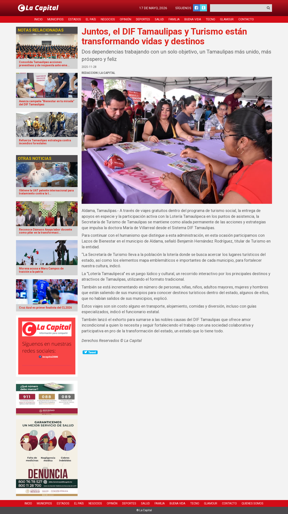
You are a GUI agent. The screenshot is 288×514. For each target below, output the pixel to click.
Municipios (55, 19)
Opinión (125, 19)
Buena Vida (192, 19)
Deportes (143, 19)
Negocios (108, 19)
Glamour (227, 19)
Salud (159, 19)
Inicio (38, 19)
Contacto (246, 19)
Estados (74, 19)
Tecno (210, 19)
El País (91, 19)
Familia (174, 19)
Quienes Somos (252, 503)
